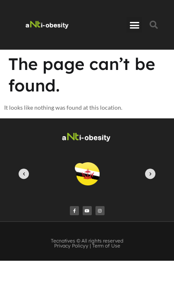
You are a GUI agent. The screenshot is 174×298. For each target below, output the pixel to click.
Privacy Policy (70, 246)
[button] (134, 25)
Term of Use (106, 246)
